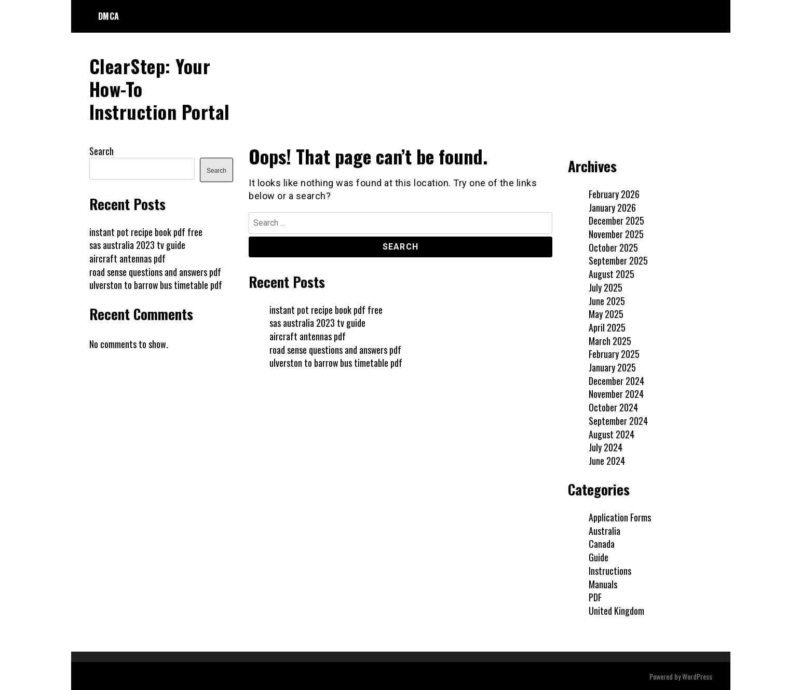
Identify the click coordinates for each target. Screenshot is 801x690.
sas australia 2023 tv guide (317, 322)
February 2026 (614, 193)
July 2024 (605, 446)
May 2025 (606, 313)
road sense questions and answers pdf (335, 348)
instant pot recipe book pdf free (326, 308)
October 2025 (613, 246)
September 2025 (618, 260)
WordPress (697, 675)
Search (101, 150)
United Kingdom (616, 610)
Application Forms (620, 516)
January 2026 (612, 206)
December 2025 (616, 220)
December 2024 (616, 380)
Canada (602, 543)
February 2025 (614, 353)
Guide (598, 556)
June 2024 (607, 460)
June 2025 (607, 300)
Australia (604, 529)
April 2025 (607, 326)
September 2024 (618, 419)
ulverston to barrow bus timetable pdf (336, 362)
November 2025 (616, 233)
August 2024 (611, 433)
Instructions (610, 569)
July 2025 (605, 286)
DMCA (108, 16)
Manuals (603, 583)
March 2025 (610, 340)
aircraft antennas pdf (307, 335)
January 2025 (612, 367)
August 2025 (611, 273)
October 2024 (613, 406)
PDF (595, 596)
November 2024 (616, 393)
